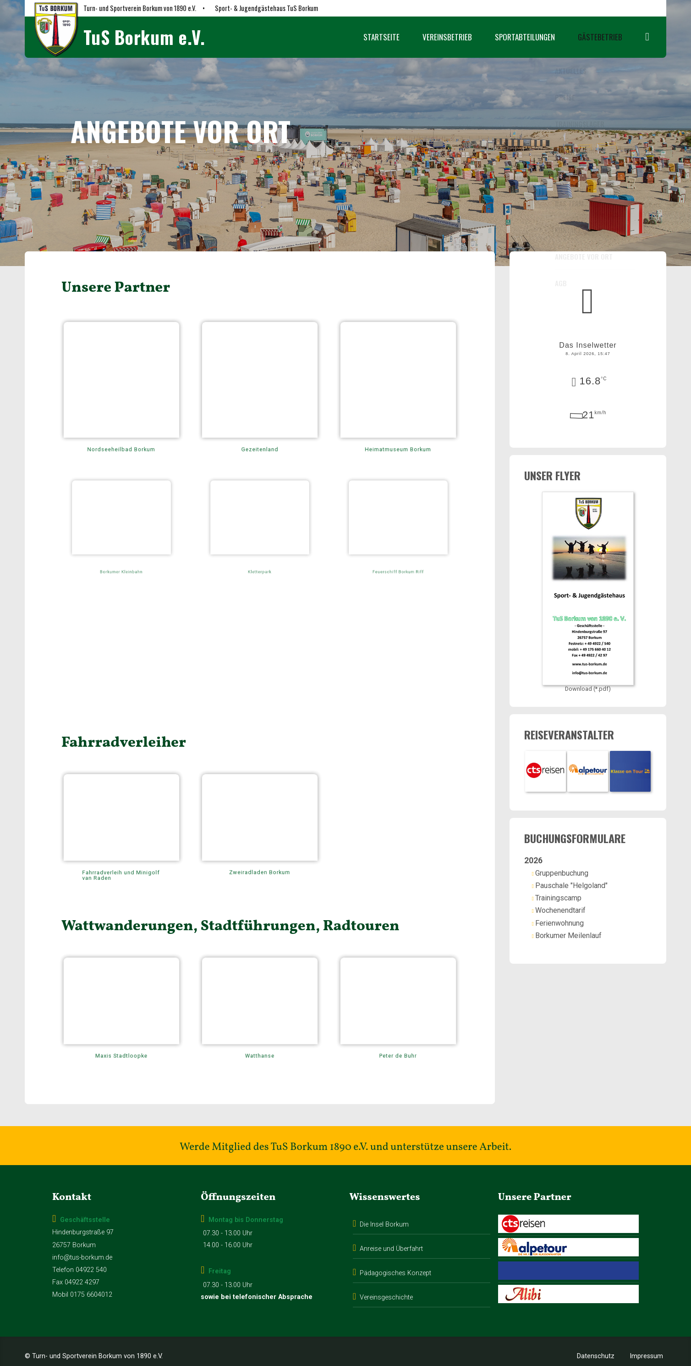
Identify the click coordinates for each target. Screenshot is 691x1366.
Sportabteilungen (525, 37)
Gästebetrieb (600, 37)
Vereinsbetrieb (447, 37)
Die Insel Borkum (384, 1208)
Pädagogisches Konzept (395, 1256)
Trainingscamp (569, 894)
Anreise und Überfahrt (391, 1233)
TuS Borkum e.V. (144, 37)
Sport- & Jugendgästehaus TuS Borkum (266, 8)
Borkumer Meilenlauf (579, 931)
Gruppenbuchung (572, 869)
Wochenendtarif (571, 907)
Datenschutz (595, 1340)
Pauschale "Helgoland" (582, 881)
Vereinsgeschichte (386, 1281)
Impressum (646, 1340)
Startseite (381, 37)
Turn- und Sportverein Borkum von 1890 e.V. (139, 8)
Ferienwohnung (570, 919)
